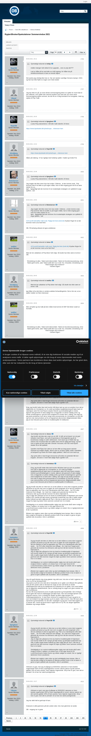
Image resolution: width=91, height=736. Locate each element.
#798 (82, 117)
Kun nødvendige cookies (16, 393)
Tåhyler (14, 691)
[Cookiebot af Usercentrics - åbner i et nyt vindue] (78, 342)
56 (56, 718)
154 (77, 718)
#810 (82, 681)
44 (25, 718)
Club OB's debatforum (21, 29)
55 (50, 718)
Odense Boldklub (35, 29)
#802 (82, 237)
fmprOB (14, 68)
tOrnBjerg (14, 153)
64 (66, 718)
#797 (82, 89)
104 (71, 718)
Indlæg (8, 42)
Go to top (82, 729)
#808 (82, 528)
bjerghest (13, 625)
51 (30, 718)
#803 (82, 276)
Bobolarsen (13, 181)
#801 (82, 200)
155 (83, 718)
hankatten (14, 537)
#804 (82, 303)
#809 (82, 616)
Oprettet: (10, 76)
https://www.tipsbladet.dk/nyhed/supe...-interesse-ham (44, 128)
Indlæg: (11, 78)
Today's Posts (9, 25)
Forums (7, 21)
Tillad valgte (45, 393)
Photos (9, 48)
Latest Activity (11, 45)
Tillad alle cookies (74, 393)
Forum (11, 29)
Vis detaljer (79, 385)
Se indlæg (52, 63)
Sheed (13, 98)
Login (85, 1)
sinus (14, 209)
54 (45, 718)
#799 (82, 144)
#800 (82, 172)
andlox (13, 246)
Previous (9, 718)
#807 (82, 429)
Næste (8, 721)
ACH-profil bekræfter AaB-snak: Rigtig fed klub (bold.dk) (45, 221)
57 (61, 718)
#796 (82, 59)
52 (35, 718)
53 (40, 718)
